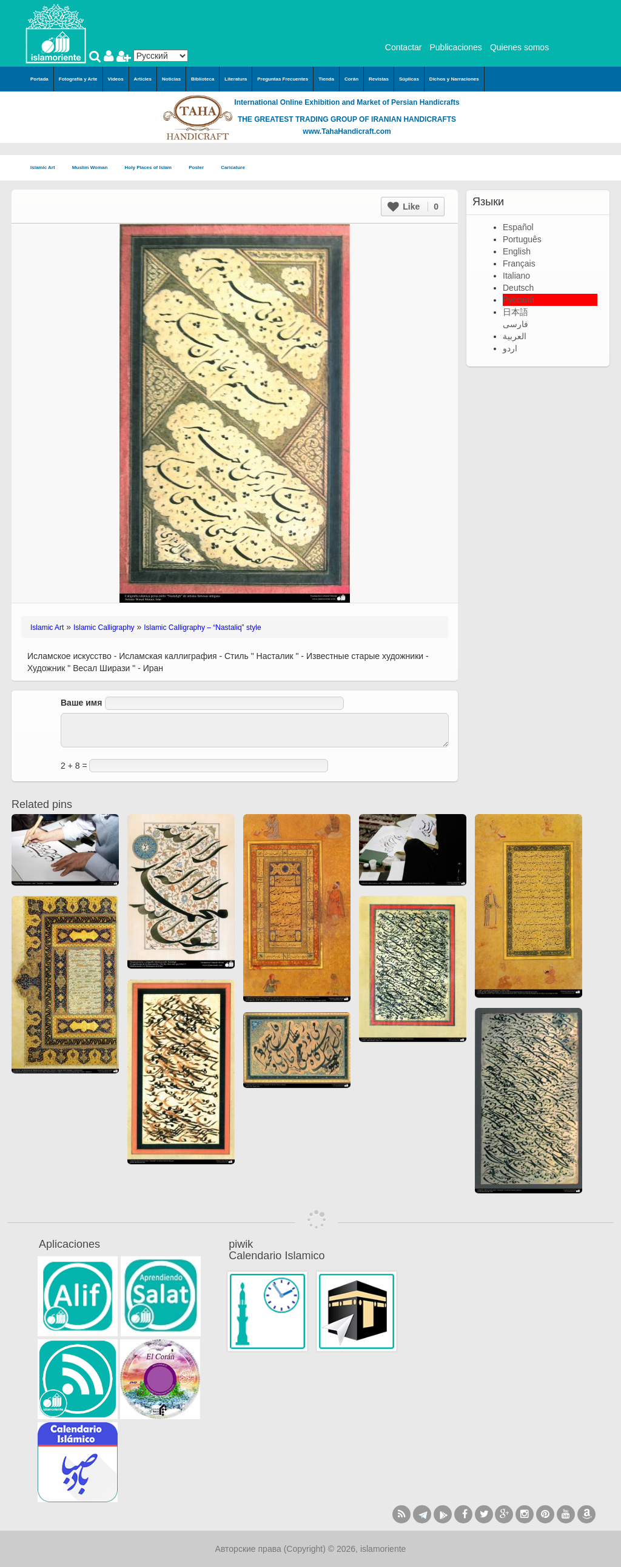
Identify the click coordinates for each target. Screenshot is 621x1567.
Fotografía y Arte (78, 79)
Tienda (326, 79)
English (517, 251)
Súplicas (409, 79)
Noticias (171, 79)
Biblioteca (202, 79)
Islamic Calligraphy (104, 627)
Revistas (379, 79)
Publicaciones (455, 47)
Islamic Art (46, 168)
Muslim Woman (93, 168)
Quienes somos (519, 47)
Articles (143, 79)
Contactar (403, 47)
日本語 (515, 312)
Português (522, 239)
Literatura (235, 79)
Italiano (516, 275)
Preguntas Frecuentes (282, 79)
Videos (116, 79)
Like (413, 206)
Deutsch (518, 288)
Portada (39, 79)
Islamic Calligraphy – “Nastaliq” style (202, 627)
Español (518, 227)
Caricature (233, 167)
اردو (510, 348)
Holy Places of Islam (152, 168)
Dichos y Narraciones (454, 79)
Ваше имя (81, 702)
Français (519, 263)
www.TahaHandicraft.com (347, 131)
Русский (518, 300)
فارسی (515, 324)
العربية (514, 336)
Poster (200, 168)
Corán (351, 79)
